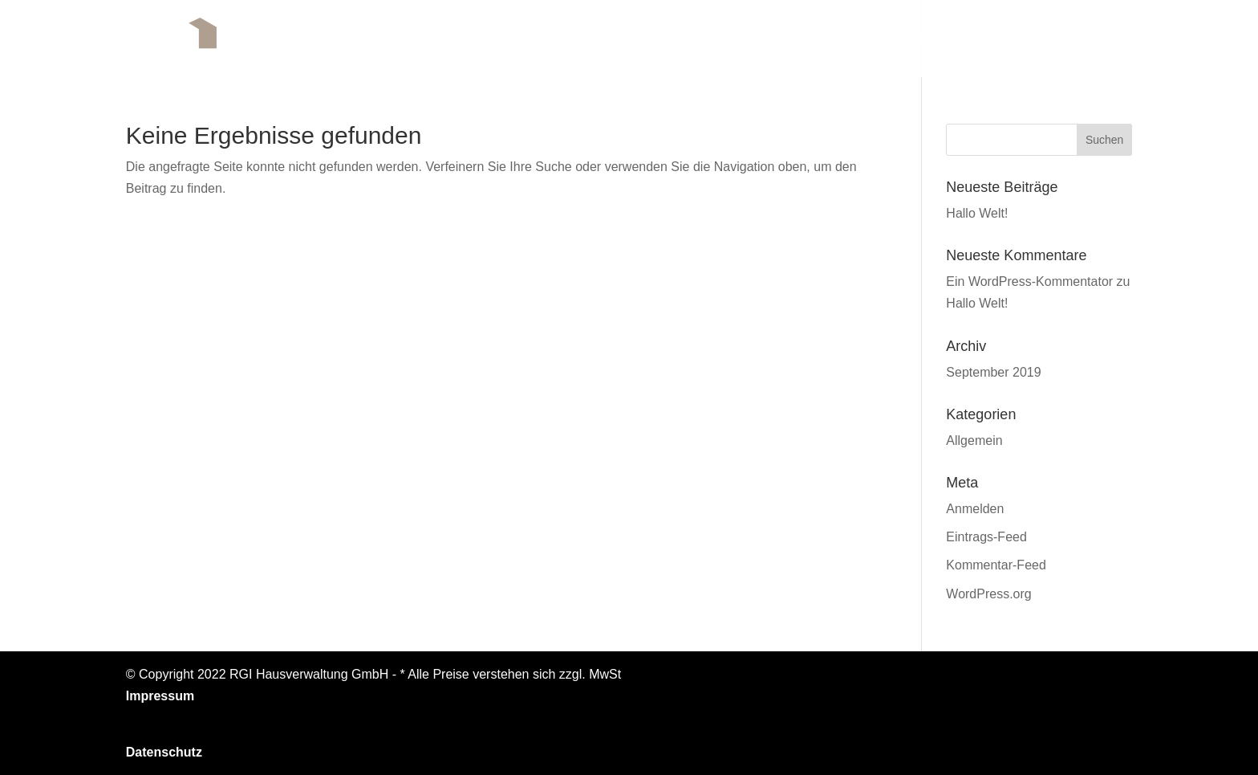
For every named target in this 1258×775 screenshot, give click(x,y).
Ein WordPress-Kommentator (1029, 281)
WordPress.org (988, 594)
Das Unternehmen (692, 39)
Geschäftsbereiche (867, 39)
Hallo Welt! (977, 213)
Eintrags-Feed (986, 537)
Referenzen (1005, 39)
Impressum (160, 696)
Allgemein (974, 440)
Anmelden (975, 509)
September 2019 (993, 372)
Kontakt (1101, 39)
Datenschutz (164, 752)
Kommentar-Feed (996, 565)
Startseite (566, 39)
